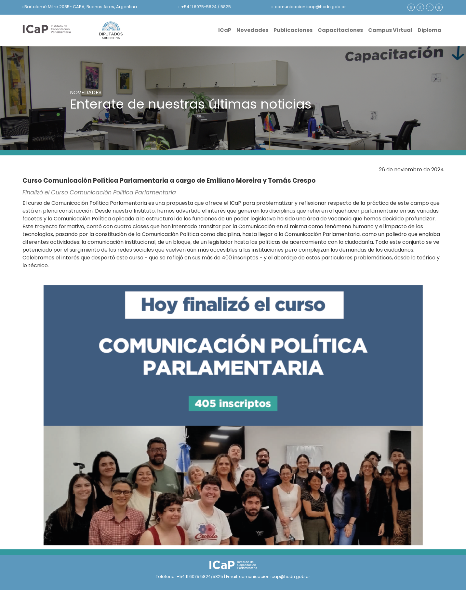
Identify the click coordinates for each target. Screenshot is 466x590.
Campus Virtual (390, 30)
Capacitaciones (340, 30)
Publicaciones (293, 30)
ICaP (224, 30)
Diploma (429, 30)
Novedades (252, 30)
